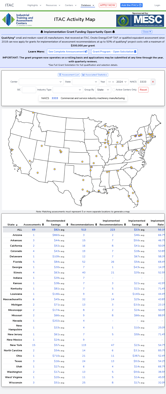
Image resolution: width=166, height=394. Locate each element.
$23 (137, 345)
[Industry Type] (68, 90)
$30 (57, 267)
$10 (137, 327)
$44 (57, 240)
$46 (137, 235)
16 (83, 246)
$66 (57, 315)
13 (83, 304)
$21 (137, 283)
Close (147, 31)
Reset (143, 90)
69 (33, 229)
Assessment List (69, 74)
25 (83, 382)
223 (112, 229)
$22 (137, 288)
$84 (57, 262)
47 (112, 345)
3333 (55, 98)
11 (112, 356)
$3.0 (137, 304)
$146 (56, 294)
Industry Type (44, 89)
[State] (85, 82)
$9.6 (137, 240)
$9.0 (137, 361)
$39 (57, 278)
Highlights (35, 5)
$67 (137, 256)
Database (88, 5)
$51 (57, 382)
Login (157, 5)
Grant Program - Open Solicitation (114, 51)
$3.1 (137, 350)
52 (83, 262)
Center (14, 81)
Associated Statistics (94, 74)
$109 (56, 256)
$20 (57, 377)
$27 (57, 366)
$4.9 (137, 267)
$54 (137, 262)
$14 (137, 366)
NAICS (133, 81)
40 (83, 272)
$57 (57, 345)
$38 (57, 283)
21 (112, 272)
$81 (57, 288)
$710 (56, 356)
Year (103, 81)
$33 (137, 229)
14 (112, 299)
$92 (57, 246)
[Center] (41, 82)
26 (112, 262)
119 (83, 345)
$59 (137, 334)
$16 (57, 361)
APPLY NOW (107, 5)
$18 (137, 251)
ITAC (9, 5)
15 (83, 240)
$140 (136, 294)
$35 (137, 272)
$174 (56, 310)
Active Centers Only (126, 89)
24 (83, 361)
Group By (89, 89)
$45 (57, 299)
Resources (53, 5)
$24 (137, 310)
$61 (57, 334)
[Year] (117, 82)
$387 (136, 356)
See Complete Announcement (67, 51)
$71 (57, 304)
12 (83, 256)
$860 (56, 235)
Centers (71, 5)
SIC (19, 89)
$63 (57, 272)
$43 (57, 251)
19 (83, 251)
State (68, 81)
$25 (137, 299)
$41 (137, 246)
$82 (57, 229)
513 (83, 229)
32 (83, 299)
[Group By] (103, 90)
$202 (56, 321)
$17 (57, 372)
